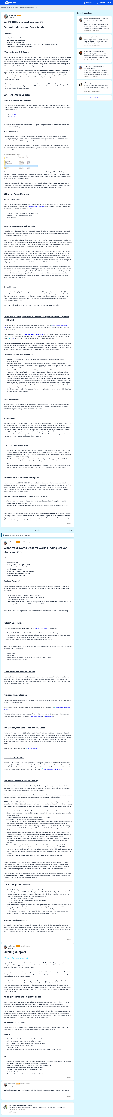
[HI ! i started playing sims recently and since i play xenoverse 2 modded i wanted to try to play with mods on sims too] (96, 87)
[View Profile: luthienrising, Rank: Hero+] (6, 16)
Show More (94, 98)
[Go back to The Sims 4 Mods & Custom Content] (37, 1105)
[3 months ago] (95, 30)
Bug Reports (49, 716)
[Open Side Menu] (2, 2)
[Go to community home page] (10, 2)
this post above (32, 748)
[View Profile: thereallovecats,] (80, 53)
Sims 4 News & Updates (35, 207)
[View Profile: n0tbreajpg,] (80, 67)
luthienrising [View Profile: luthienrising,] (87, 30)
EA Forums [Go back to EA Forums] (3, 7)
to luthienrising (25, 542)
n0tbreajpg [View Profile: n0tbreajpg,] (87, 76)
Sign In (109, 2)
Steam (11, 116)
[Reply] (69, 523)
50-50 (12, 338)
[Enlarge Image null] (38, 161)
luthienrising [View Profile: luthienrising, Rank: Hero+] (12, 15)
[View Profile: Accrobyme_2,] (80, 84)
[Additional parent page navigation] (9, 7)
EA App (14, 114)
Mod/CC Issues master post (33, 334)
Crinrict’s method (40, 628)
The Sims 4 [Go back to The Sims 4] (15, 7)
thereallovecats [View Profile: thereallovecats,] (88, 60)
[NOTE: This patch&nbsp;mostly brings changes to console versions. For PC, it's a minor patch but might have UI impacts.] (96, 26)
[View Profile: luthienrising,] (80, 20)
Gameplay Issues (36, 716)
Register (102, 2)
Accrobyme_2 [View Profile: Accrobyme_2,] (87, 91)
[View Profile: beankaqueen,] (80, 38)
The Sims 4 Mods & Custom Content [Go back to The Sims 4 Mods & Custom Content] (29, 7)
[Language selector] (88, 2)
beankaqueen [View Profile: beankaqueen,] (87, 45)
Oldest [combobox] (71, 530)
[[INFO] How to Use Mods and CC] (15, 17)
